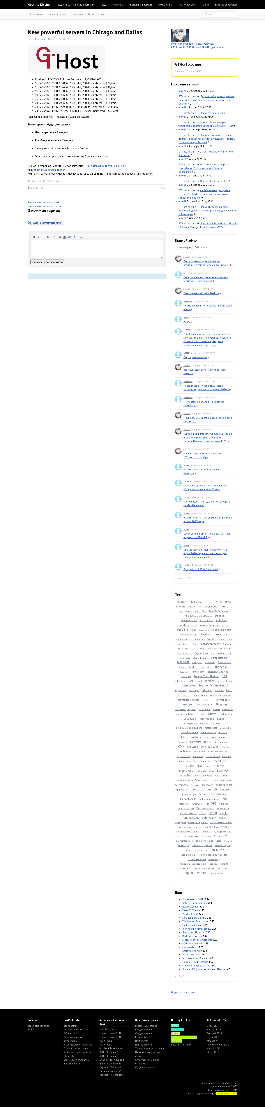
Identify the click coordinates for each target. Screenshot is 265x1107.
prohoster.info (213, 756)
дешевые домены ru (188, 836)
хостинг (221, 868)
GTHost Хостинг (36, 39)
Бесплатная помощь (141, 4)
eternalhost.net (201, 657)
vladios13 (188, 565)
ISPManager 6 (204, 704)
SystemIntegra (189, 794)
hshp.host (207, 690)
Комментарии (184, 247)
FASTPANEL (183, 662)
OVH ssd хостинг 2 (109, 1056)
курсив (38, 237)
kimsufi (179, 714)
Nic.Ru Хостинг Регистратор (197, 939)
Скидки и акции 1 (144, 1029)
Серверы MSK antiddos (111, 1074)
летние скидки (222, 845)
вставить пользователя (74, 237)
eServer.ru (185, 657)
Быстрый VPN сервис (146, 1025)
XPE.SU (213, 813)
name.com (224, 737)
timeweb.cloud (188, 799)
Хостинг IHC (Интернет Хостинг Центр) (203, 969)
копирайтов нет (229, 1083)
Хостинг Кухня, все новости (150, 1048)
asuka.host (221, 620)
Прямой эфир (186, 240)
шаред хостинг (216, 873)
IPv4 (204, 699)
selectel (185, 775)
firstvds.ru (222, 667)
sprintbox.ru (182, 789)
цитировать (55, 237)
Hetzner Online (187, 685)
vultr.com (224, 803)
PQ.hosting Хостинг (192, 943)
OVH (181, 746)
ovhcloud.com (209, 746)
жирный (33, 237)
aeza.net (180, 606)
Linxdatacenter (190, 723)
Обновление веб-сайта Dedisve (201, 293)
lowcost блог (142, 1037)
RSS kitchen (193, 47)
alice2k (34, 188)
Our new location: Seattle (214, 181)
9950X (219, 602)
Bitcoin (225, 625)
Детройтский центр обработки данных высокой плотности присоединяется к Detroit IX (206, 100)
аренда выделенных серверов (191, 822)
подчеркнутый (48, 237)
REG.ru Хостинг (190, 906)
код (60, 237)
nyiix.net (59, 181)
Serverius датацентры (219, 780)
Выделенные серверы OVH (43, 202)
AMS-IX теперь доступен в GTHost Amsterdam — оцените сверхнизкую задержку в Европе (204, 194)
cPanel (195, 644)
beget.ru (214, 625)
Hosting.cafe (141, 1041)
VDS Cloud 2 (105, 1044)
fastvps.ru (197, 662)
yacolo (223, 813)
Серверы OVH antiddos (111, 1067)
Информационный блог (76, 1029)
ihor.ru (186, 695)
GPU (224, 676)
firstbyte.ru (210, 662)
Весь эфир (180, 578)
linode (220, 718)
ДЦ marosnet (183, 840)
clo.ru (193, 629)
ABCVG (228, 602)
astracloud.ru (206, 620)
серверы (213, 863)
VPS (214, 803)
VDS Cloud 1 (105, 1040)
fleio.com (184, 671)
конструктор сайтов (202, 845)
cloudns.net (181, 639)
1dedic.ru (182, 602)
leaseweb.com (207, 718)
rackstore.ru (221, 761)
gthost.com (36, 181)
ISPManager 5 (187, 704)
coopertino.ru (182, 644)
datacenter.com (210, 644)
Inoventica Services (188, 699)
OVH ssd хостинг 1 (109, 1052)
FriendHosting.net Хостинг (196, 965)
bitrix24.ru (182, 629)
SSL (215, 789)
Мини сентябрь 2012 (218, 1044)
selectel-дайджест (203, 775)
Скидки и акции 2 (144, 1033)
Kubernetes (192, 714)
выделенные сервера (190, 827)
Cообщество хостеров (75, 1048)
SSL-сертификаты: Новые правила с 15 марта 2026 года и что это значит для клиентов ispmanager (205, 553)
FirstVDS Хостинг (191, 910)
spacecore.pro (224, 785)
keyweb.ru (227, 709)
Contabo (211, 639)
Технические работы (202, 868)
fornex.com (198, 671)
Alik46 (186, 273)
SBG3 (211, 770)
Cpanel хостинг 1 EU (110, 1033)
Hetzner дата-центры (194, 917)
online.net (224, 742)
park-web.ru (200, 751)
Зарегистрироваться (226, 4)
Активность (119, 4)
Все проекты (70, 1025)
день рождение (223, 831)
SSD (209, 789)
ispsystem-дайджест (185, 709)
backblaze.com (188, 625)
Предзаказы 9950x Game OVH (200, 569)
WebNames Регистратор (195, 921)
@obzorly (188, 43)
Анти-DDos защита (109, 1029)
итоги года (183, 845)
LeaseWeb (190, 718)
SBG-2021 (201, 770)
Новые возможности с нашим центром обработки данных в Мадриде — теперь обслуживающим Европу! (207, 138)
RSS (199, 71)
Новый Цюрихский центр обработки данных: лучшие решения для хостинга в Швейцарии (207, 210)
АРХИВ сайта (165, 4)
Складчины (36, 14)
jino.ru (216, 709)
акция (222, 817)
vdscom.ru (184, 803)
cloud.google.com (221, 629)
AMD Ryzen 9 (186, 611)
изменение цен (224, 840)
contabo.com (226, 639)
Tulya (186, 497)
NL (215, 742)
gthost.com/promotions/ (50, 169)
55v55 (234, 1086)
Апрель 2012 (213, 1048)
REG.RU (189, 765)
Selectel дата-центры (194, 903)
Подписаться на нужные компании (76, 4)
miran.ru (222, 732)
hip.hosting (180, 690)
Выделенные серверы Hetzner (45, 206)
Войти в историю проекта (77, 1052)
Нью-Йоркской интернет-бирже (106, 166)
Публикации (201, 247)
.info (235, 1090)
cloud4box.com (188, 634)
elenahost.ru (224, 653)
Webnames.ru (205, 808)
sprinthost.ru (197, 789)
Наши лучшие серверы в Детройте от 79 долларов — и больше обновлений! (203, 168)
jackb (186, 317)
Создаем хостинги (145, 1067)
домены (206, 836)
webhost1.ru (186, 808)
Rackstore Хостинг (192, 936)
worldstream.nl (188, 813)
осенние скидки (189, 854)
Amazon (191, 606)
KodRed (187, 481)
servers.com (181, 785)
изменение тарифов (202, 840)
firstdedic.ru (224, 662)
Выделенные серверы (216, 827)
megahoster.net (189, 732)
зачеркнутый (43, 237)
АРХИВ (205, 47)
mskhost (196, 737)
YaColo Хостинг (190, 954)
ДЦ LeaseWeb (221, 836)
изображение (64, 237)
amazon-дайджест (209, 606)
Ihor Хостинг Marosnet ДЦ (196, 928)
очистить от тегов (81, 237)
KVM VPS (212, 714)
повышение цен (197, 859)
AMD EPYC (227, 606)
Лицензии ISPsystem (193, 932)
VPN (207, 803)
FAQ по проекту (186, 4)
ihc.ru (229, 690)
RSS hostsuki (178, 47)
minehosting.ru (208, 732)
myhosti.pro (211, 737)
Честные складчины (110, 1063)
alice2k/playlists (205, 43)
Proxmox (226, 756)
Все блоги (180, 975)
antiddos (219, 615)
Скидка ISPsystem (56, 14)
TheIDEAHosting (219, 794)
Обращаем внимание (195, 357)
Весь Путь (212, 1025)
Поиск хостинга (143, 1044)
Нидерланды (200, 850)
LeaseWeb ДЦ (190, 947)
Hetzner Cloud (225, 681)
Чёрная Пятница (194, 873)
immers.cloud (200, 695)
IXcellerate (204, 709)
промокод (214, 859)
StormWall (226, 789)
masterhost (211, 727)
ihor (178, 695)
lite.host (204, 723)
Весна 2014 (213, 1037)
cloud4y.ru (206, 634)
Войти (206, 4)
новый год (217, 850)
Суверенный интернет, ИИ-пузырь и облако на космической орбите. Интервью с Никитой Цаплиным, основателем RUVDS (207, 437)
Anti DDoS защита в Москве (198, 615)
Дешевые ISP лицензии (111, 1059)
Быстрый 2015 (214, 1033)
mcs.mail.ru (226, 727)
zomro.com (209, 817)
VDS (224, 799)
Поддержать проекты (183, 992)
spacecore (207, 785)
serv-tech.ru (221, 775)
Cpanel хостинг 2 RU (110, 1037)
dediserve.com (184, 653)
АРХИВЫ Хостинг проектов (77, 1044)
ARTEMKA (187, 301)
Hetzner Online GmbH (213, 685)
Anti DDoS (200, 611)
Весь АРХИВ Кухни (181, 1044)
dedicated (225, 648)
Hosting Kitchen (40, 4)
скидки (184, 868)
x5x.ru (202, 813)
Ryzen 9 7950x (186, 770)
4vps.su (209, 602)
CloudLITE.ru (221, 634)
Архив (186, 321)
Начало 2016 (214, 1029)
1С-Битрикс (196, 602)
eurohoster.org (219, 657)
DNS (213, 653)
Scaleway (223, 770)
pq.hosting (184, 756)
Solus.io (195, 785)
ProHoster (198, 756)
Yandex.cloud (190, 818)
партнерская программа (213, 854)
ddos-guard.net (208, 648)
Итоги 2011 (213, 1052)
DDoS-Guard (191, 648)
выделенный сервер (187, 831)
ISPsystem (221, 704)
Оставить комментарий (45, 222)
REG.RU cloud (203, 766)
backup (203, 625)
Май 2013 (212, 1041)
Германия (206, 831)
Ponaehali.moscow (217, 751)
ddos (180, 648)
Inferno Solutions (220, 695)
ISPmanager (223, 699)
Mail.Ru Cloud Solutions (189, 727)
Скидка (224, 863)
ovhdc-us (185, 751)
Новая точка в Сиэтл (211, 113)
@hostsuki (176, 43)
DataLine (227, 644)
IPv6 (211, 699)
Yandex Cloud (190, 914)
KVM (203, 714)
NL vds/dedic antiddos (110, 1048)
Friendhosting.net (217, 671)
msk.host (183, 737)
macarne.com (218, 723)
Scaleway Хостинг (192, 950)
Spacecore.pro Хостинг (195, 958)
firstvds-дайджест (201, 667)
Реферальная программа (193, 863)
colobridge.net (197, 639)
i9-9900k (219, 690)
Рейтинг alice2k (71, 1033)
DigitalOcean (202, 653)
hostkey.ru (194, 690)
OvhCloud (192, 746)
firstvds (183, 667)
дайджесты (217, 47)
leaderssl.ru (225, 714)
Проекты (77, 14)
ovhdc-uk (224, 746)
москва (187, 850)
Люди (104, 4)
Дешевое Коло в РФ (110, 1071)
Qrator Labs (205, 761)
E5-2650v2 (48, 181)
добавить (37, 262)
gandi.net (186, 676)
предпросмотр (54, 262)
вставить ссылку (69, 237)
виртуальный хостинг (221, 822)
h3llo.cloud (196, 681)
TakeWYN (204, 794)
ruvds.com (218, 766)
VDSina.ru (197, 803)
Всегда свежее (97, 14)
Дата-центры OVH (192, 899)
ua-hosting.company (209, 799)
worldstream (223, 808)
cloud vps (204, 629)
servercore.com (185, 780)
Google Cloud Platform (206, 676)
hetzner (209, 681)
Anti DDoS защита (218, 611)
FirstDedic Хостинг (192, 925)
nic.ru (207, 742)
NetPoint (196, 742)
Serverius (200, 780)
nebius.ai (183, 742)
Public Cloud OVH (188, 761)
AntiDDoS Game (189, 620)
